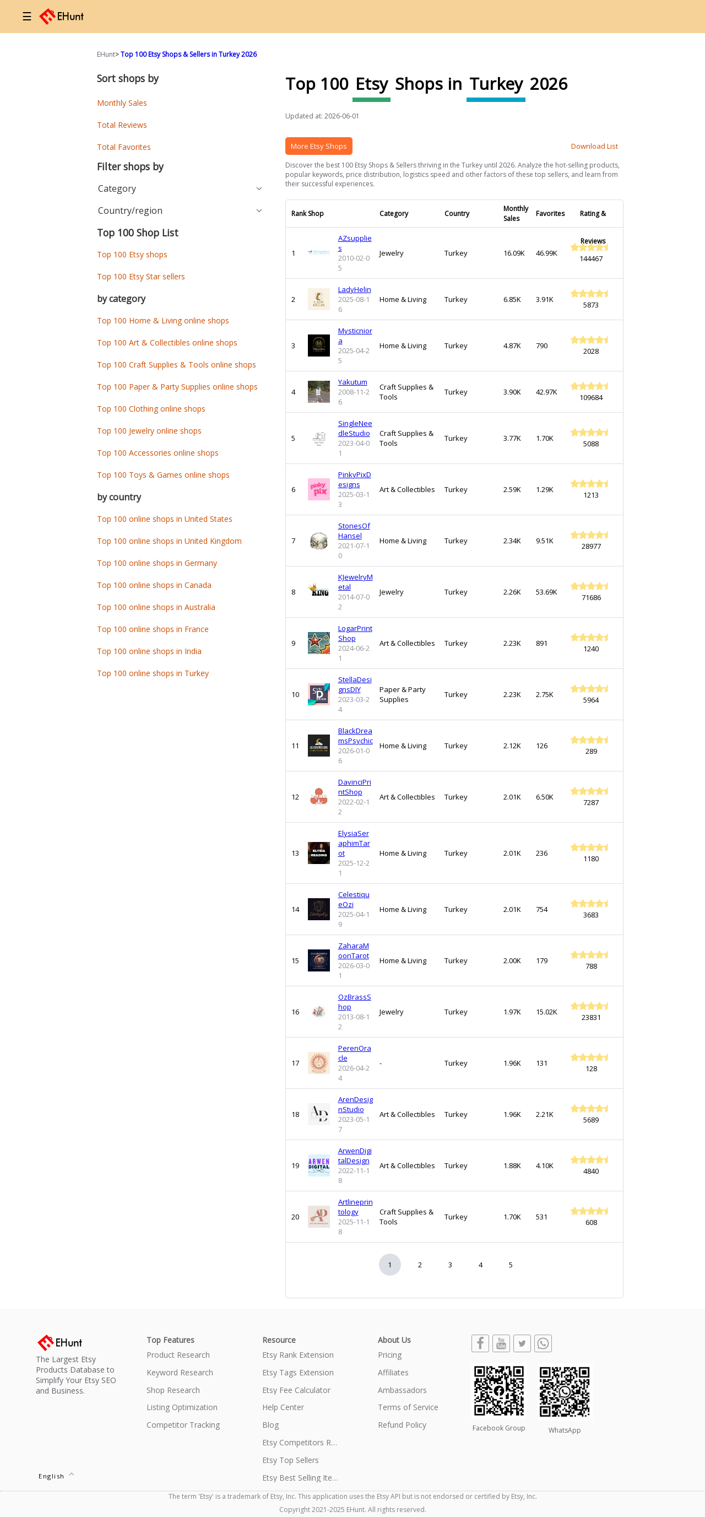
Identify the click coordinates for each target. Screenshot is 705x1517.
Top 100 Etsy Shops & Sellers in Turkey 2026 (189, 54)
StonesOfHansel (354, 531)
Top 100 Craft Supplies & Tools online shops (176, 364)
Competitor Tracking (183, 1425)
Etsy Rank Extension (298, 1355)
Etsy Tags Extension (298, 1373)
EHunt (106, 54)
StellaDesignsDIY (355, 684)
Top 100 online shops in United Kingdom (169, 541)
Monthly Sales (122, 103)
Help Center (283, 1407)
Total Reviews (122, 125)
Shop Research (173, 1390)
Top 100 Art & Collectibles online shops (167, 342)
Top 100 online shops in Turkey (153, 673)
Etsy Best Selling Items (300, 1478)
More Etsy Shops (319, 146)
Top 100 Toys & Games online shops (163, 474)
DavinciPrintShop (354, 787)
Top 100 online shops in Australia (156, 607)
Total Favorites (124, 147)
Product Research (178, 1355)
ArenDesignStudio (355, 1104)
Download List (594, 146)
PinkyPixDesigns (354, 479)
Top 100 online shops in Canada (154, 585)
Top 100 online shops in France (153, 629)
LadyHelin (354, 289)
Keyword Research (180, 1373)
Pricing (390, 1355)
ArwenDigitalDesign (355, 1155)
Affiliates (393, 1373)
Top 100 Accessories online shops (158, 452)
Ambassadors (402, 1390)
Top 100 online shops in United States (164, 519)
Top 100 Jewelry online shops (149, 430)
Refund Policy (402, 1425)
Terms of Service (408, 1407)
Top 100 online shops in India (149, 651)
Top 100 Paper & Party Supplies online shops (177, 386)
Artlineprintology (355, 1207)
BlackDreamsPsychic (355, 736)
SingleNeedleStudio (355, 428)
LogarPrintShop (355, 633)
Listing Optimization (182, 1407)
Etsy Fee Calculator (296, 1390)
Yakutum (352, 382)
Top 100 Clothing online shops (151, 408)
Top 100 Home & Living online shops (163, 320)
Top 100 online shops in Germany (157, 563)
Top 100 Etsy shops (132, 254)
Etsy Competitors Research (300, 1443)
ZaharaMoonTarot (353, 950)
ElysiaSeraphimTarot (354, 843)
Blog (270, 1425)
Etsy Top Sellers (290, 1460)
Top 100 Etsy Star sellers (141, 276)
